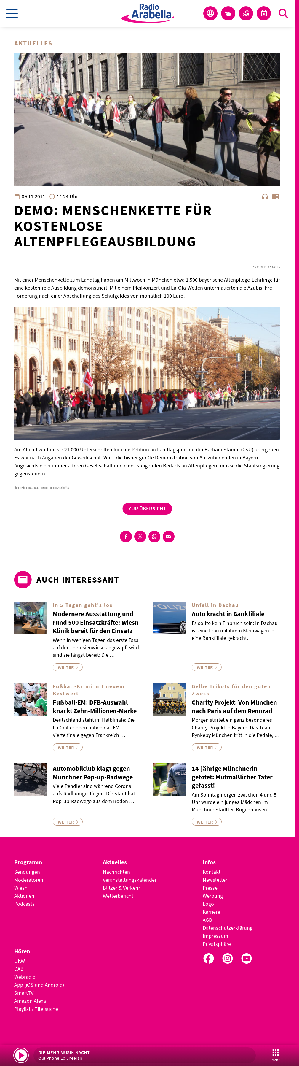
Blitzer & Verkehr (121, 887)
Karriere (211, 911)
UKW (19, 960)
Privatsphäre (217, 943)
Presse (210, 887)
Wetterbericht (118, 895)
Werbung (213, 895)
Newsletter (215, 879)
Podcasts (24, 903)
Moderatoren (28, 879)
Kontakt (211, 871)
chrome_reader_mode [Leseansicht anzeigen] (275, 196)
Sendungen (27, 871)
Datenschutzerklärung (227, 927)
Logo (208, 903)
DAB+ (20, 968)
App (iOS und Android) (39, 984)
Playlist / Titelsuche (36, 1008)
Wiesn (21, 887)
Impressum (215, 935)
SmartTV (23, 992)
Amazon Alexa (30, 1000)
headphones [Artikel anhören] (264, 196)
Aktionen (24, 895)
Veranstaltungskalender (129, 879)
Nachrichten (116, 871)
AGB (207, 919)
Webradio (25, 976)
